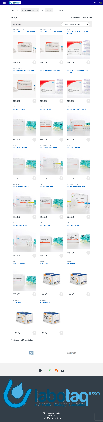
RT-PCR (69, 29)
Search (90, 2)
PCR (14, 107)
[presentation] (91, 353)
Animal (49, 10)
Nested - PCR (17, 184)
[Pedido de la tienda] (75, 24)
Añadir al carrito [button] (34, 62)
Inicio (13, 10)
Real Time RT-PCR (18, 29)
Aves (41, 261)
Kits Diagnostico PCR (30, 10)
